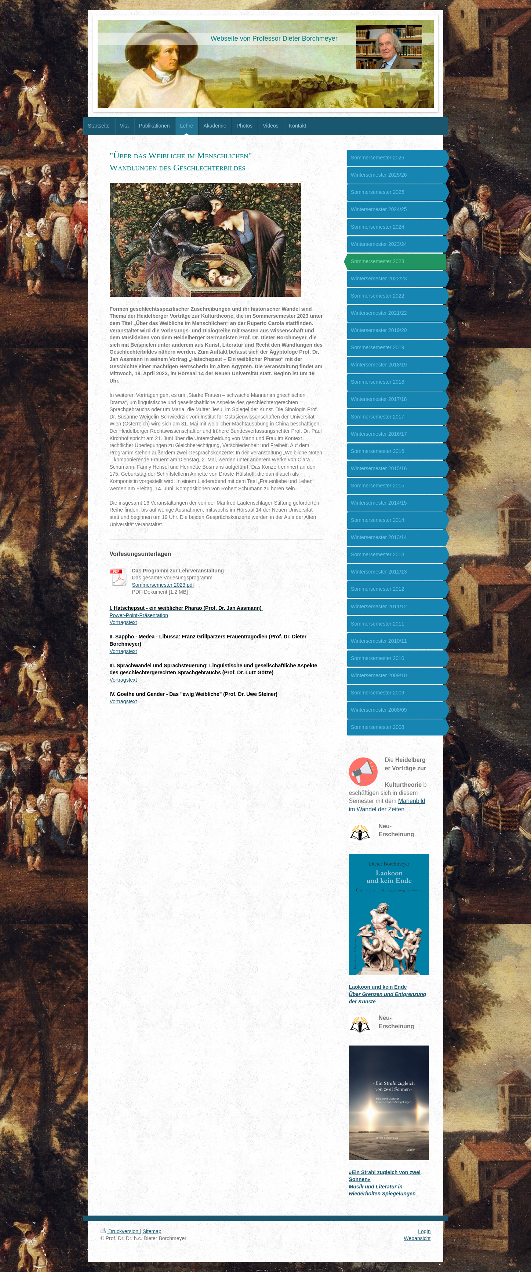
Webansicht (417, 1238)
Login (424, 1231)
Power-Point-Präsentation (139, 615)
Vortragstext (123, 622)
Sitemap (152, 1231)
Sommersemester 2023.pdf (163, 585)
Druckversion (120, 1231)
